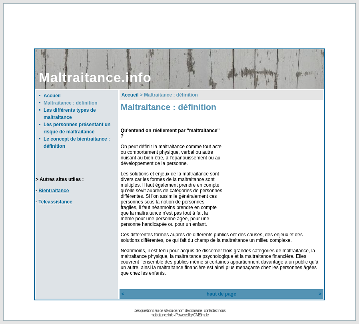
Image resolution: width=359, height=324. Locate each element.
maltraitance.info (162, 315)
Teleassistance (55, 202)
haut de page (221, 294)
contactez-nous (214, 310)
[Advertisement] (179, 26)
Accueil (52, 96)
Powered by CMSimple (192, 315)
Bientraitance (53, 190)
